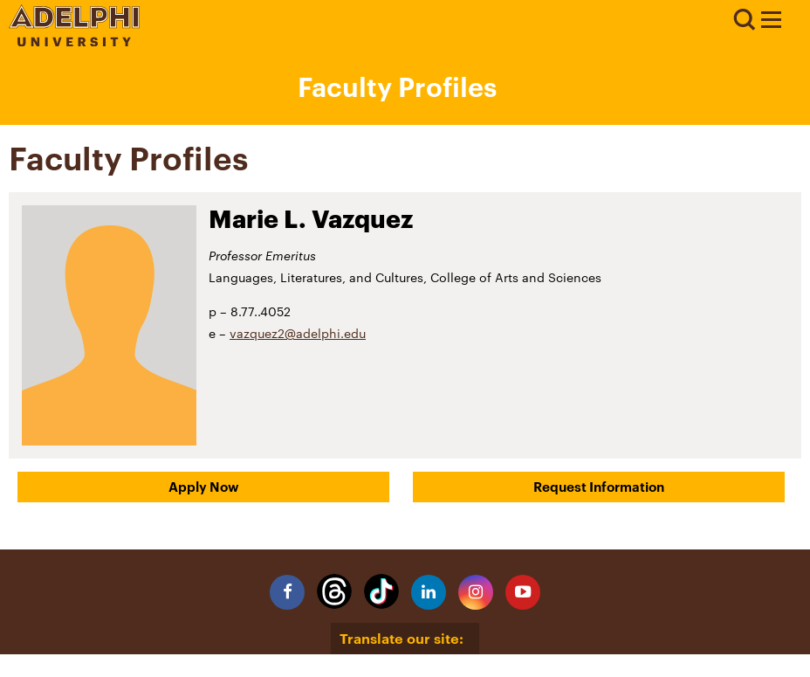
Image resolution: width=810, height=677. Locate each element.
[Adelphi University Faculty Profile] (771, 22)
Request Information (598, 486)
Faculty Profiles (397, 87)
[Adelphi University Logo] (74, 41)
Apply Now (203, 486)
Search (744, 20)
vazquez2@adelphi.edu (298, 333)
